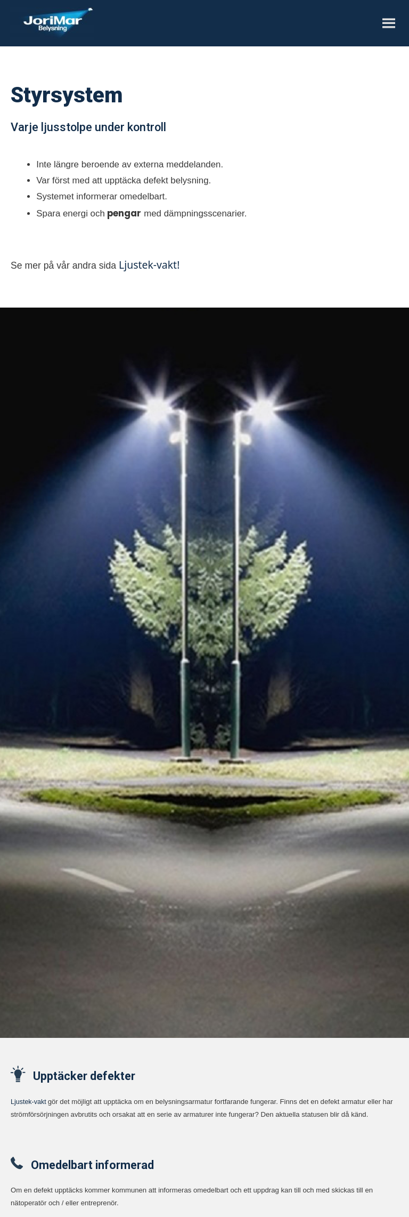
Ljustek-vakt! (149, 264)
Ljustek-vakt (28, 1102)
